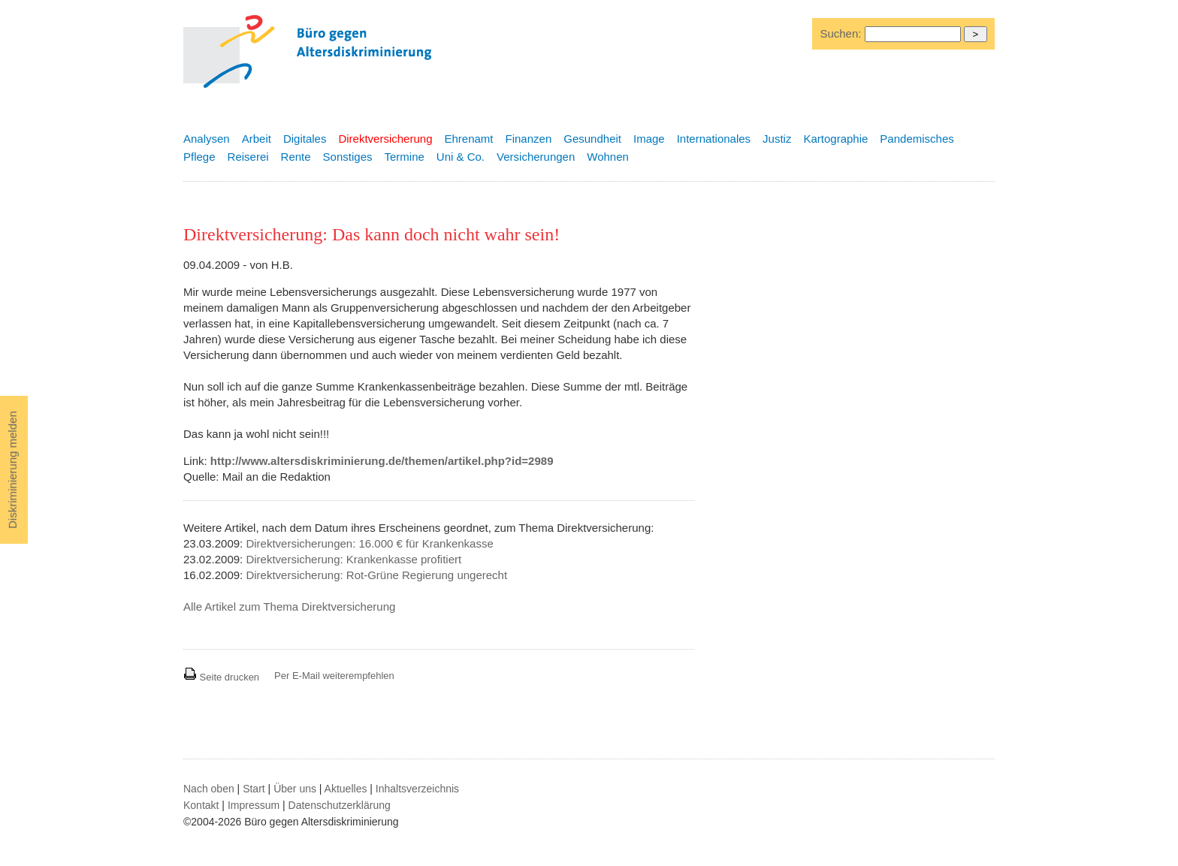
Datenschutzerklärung (339, 805)
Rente (296, 156)
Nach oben (208, 789)
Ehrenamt (468, 138)
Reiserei (248, 156)
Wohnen (608, 156)
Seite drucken (221, 677)
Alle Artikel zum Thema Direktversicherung (289, 606)
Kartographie (835, 138)
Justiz (777, 138)
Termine (404, 156)
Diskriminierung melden (12, 470)
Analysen (206, 138)
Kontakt (201, 805)
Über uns (294, 789)
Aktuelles (346, 789)
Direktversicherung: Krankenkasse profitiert (353, 559)
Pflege (199, 156)
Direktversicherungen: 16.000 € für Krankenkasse (369, 543)
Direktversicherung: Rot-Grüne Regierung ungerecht (376, 575)
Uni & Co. (460, 156)
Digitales (305, 138)
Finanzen (529, 138)
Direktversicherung (385, 138)
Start (254, 789)
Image (649, 138)
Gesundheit (592, 138)
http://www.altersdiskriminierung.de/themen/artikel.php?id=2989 (382, 460)
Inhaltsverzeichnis (417, 789)
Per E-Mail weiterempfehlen (334, 675)
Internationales (714, 138)
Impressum (253, 805)
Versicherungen (536, 156)
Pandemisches (916, 138)
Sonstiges (348, 156)
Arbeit (256, 138)
